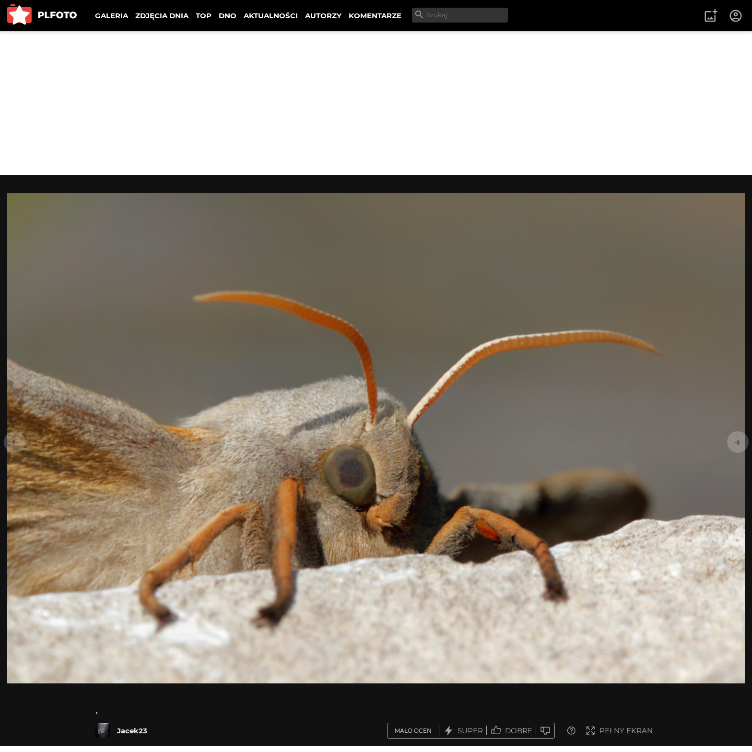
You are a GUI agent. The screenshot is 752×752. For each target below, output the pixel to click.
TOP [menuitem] (204, 15)
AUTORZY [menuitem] (323, 15)
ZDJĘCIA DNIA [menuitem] (161, 15)
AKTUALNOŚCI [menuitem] (271, 15)
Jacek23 (132, 730)
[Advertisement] (376, 103)
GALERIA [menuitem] (111, 15)
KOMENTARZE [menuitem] (375, 15)
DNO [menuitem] (227, 15)
